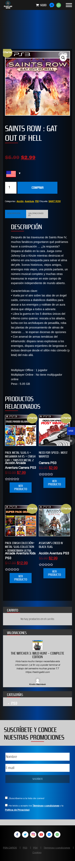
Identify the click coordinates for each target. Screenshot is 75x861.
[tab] (15, 214)
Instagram (33, 834)
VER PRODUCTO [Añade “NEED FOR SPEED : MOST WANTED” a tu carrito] (54, 482)
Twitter (25, 834)
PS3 (37, 201)
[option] (37, 663)
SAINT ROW (55, 201)
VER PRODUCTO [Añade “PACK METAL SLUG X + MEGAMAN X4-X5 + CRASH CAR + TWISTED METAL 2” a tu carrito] (20, 487)
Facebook (17, 834)
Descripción (13, 214)
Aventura (29, 201)
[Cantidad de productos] (11, 188)
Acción (20, 201)
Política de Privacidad (17, 810)
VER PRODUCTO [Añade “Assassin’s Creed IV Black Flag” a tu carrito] (54, 573)
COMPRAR (37, 188)
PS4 (35, 848)
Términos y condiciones (46, 806)
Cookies (36, 852)
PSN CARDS (10, 848)
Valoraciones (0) (35, 215)
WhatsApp (57, 834)
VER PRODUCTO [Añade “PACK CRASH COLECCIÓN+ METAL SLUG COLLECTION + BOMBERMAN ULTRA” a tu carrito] (20, 577)
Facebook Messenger (49, 834)
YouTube (41, 834)
